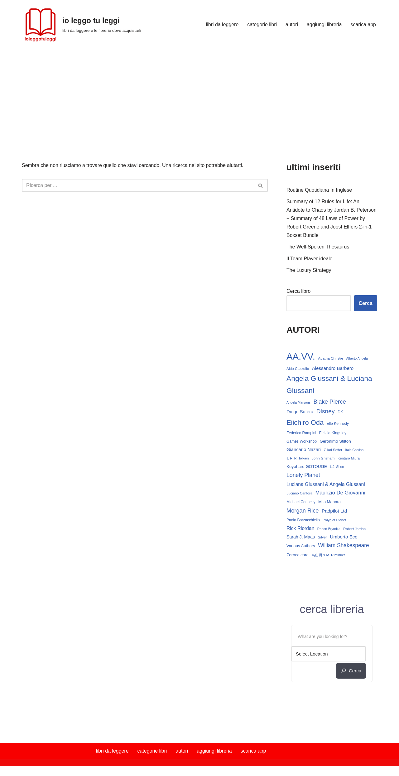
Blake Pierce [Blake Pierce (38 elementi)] (329, 402)
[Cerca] (138, 185)
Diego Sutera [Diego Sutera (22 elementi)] (299, 412)
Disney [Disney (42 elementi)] (325, 412)
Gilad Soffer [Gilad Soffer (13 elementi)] (333, 451)
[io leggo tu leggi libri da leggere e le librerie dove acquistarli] (81, 24)
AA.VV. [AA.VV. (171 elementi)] (300, 356)
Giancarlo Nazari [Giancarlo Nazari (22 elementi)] (303, 450)
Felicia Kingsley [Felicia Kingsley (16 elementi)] (333, 433)
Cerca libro (298, 291)
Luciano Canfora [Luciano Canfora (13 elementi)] (299, 494)
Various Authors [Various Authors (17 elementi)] (300, 547)
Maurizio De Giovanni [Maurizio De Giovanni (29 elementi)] (340, 494)
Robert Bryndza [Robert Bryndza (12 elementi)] (328, 530)
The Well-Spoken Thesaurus (317, 247)
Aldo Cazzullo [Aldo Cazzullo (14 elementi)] (297, 369)
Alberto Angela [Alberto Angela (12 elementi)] (357, 359)
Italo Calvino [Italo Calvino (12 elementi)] (354, 451)
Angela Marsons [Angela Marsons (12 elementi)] (298, 403)
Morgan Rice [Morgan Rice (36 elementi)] (302, 511)
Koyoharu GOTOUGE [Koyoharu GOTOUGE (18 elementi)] (306, 467)
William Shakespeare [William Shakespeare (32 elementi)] (343, 546)
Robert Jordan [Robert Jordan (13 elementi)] (354, 530)
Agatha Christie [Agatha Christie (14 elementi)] (330, 358)
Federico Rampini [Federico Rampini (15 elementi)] (301, 433)
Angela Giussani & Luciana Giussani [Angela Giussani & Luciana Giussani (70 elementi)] (329, 385)
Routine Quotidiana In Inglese (319, 190)
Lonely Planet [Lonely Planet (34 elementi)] (303, 476)
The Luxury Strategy (308, 270)
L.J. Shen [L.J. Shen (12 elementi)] (337, 467)
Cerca (366, 303)
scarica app (363, 24)
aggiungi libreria (324, 24)
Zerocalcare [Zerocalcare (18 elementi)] (297, 555)
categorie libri (261, 24)
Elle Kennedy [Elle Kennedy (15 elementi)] (338, 424)
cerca (351, 672)
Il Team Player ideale (309, 259)
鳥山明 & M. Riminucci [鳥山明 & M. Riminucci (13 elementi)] (329, 556)
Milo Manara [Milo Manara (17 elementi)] (329, 502)
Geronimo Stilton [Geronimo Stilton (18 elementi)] (335, 442)
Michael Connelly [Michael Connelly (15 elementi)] (300, 503)
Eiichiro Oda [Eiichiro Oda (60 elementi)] (305, 423)
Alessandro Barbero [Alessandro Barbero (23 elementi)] (333, 368)
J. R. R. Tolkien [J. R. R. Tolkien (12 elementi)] (297, 459)
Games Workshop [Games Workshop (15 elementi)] (301, 442)
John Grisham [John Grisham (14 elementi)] (323, 459)
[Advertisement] (199, 95)
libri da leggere (221, 24)
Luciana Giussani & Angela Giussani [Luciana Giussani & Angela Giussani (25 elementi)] (325, 485)
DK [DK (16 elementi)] (340, 412)
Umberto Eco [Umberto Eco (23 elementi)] (344, 537)
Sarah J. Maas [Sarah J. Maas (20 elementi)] (300, 537)
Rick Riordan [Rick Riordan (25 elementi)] (300, 529)
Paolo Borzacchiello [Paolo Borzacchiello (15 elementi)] (303, 521)
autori (291, 24)
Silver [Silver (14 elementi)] (322, 538)
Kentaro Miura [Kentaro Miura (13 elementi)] (349, 459)
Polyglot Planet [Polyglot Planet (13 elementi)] (334, 521)
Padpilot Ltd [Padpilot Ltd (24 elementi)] (334, 512)
